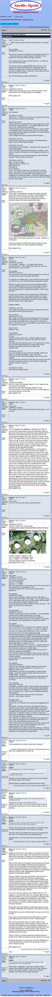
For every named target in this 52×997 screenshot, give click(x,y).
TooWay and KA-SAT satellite (21, 27)
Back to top (4, 82)
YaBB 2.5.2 (29, 990)
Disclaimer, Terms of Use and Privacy (11, 995)
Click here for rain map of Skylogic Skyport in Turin (25, 387)
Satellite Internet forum (7, 27)
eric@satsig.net (29, 987)
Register (15, 23)
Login (9, 23)
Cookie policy (46, 995)
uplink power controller (16, 444)
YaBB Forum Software (18, 991)
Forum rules (19, 16)
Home (4, 23)
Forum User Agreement (28, 995)
